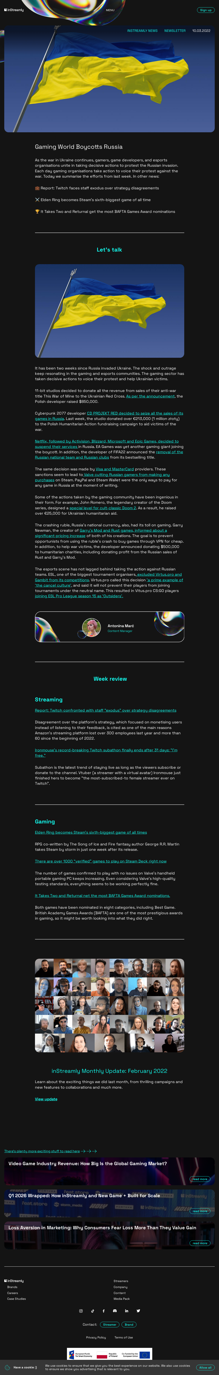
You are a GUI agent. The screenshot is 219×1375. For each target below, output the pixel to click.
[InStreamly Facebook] (103, 1311)
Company (121, 1287)
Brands (12, 1287)
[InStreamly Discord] (115, 1311)
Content (120, 1293)
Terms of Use (124, 1337)
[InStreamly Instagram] (81, 1311)
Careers (12, 1293)
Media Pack (122, 1299)
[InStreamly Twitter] (138, 1311)
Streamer (109, 1324)
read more (200, 1179)
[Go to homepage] (38, 10)
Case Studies (16, 1299)
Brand (129, 1324)
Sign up (206, 10)
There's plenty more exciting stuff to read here (50, 1151)
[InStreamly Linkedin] (126, 1311)
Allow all (205, 1367)
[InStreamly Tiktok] (92, 1311)
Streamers (121, 1281)
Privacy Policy (96, 1337)
